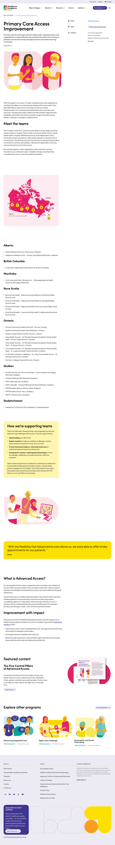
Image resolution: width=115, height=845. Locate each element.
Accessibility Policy (46, 769)
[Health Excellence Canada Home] (10, 8)
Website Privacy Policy (48, 794)
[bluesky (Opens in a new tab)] (14, 794)
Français (108, 1)
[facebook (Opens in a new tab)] (10, 794)
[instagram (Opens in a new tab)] (18, 794)
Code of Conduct (46, 780)
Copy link (8, 46)
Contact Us (7, 788)
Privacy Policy (45, 790)
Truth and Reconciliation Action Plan (16, 772)
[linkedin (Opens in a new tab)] (5, 794)
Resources (7, 780)
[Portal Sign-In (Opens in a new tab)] (100, 8)
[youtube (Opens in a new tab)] (22, 794)
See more (91, 41)
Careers (100, 1)
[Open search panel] (109, 8)
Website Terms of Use (47, 798)
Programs (7, 776)
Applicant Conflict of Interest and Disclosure (55, 776)
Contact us (93, 1)
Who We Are (8, 769)
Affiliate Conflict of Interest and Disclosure (54, 772)
